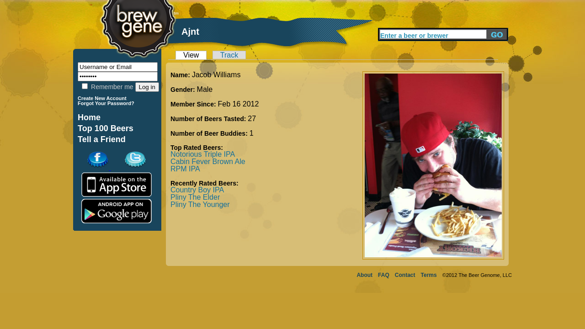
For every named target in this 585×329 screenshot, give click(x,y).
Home (89, 117)
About (364, 275)
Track (229, 55)
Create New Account (102, 98)
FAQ (383, 275)
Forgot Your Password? (106, 103)
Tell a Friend (102, 139)
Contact (405, 275)
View (191, 55)
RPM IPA (185, 169)
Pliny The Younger (200, 204)
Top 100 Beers (105, 128)
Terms (429, 275)
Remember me (107, 86)
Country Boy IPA (197, 190)
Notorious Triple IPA (202, 154)
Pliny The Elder (195, 197)
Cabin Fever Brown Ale (207, 161)
